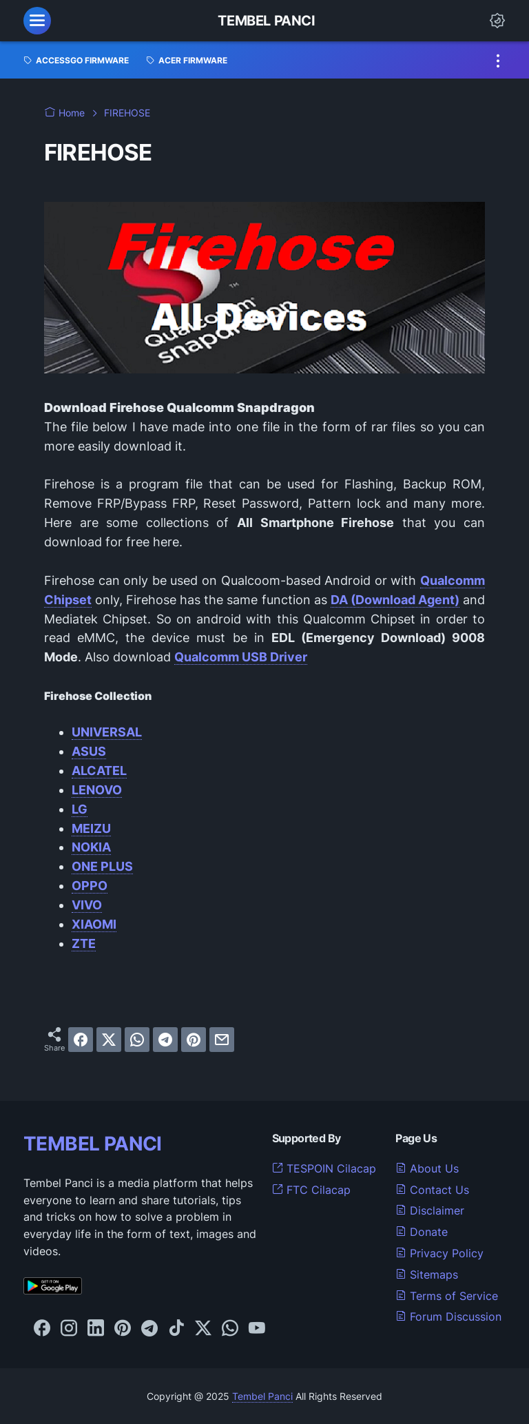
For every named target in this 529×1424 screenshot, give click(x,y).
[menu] (37, 20)
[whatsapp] (137, 1039)
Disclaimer (429, 1210)
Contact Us (432, 1190)
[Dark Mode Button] (497, 20)
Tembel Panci (266, 20)
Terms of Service (446, 1296)
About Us (427, 1168)
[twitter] (108, 1039)
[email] (221, 1039)
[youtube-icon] (257, 1329)
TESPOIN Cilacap (324, 1168)
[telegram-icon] (149, 1329)
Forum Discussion (448, 1316)
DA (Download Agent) (395, 599)
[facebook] (80, 1039)
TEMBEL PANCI (92, 1143)
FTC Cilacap (311, 1190)
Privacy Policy (439, 1253)
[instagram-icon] (69, 1329)
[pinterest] (193, 1039)
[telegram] (165, 1039)
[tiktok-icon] (176, 1329)
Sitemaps (426, 1274)
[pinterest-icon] (122, 1329)
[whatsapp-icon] (230, 1329)
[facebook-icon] (42, 1329)
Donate (421, 1232)
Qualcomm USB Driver (240, 657)
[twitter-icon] (203, 1329)
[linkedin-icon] (95, 1329)
